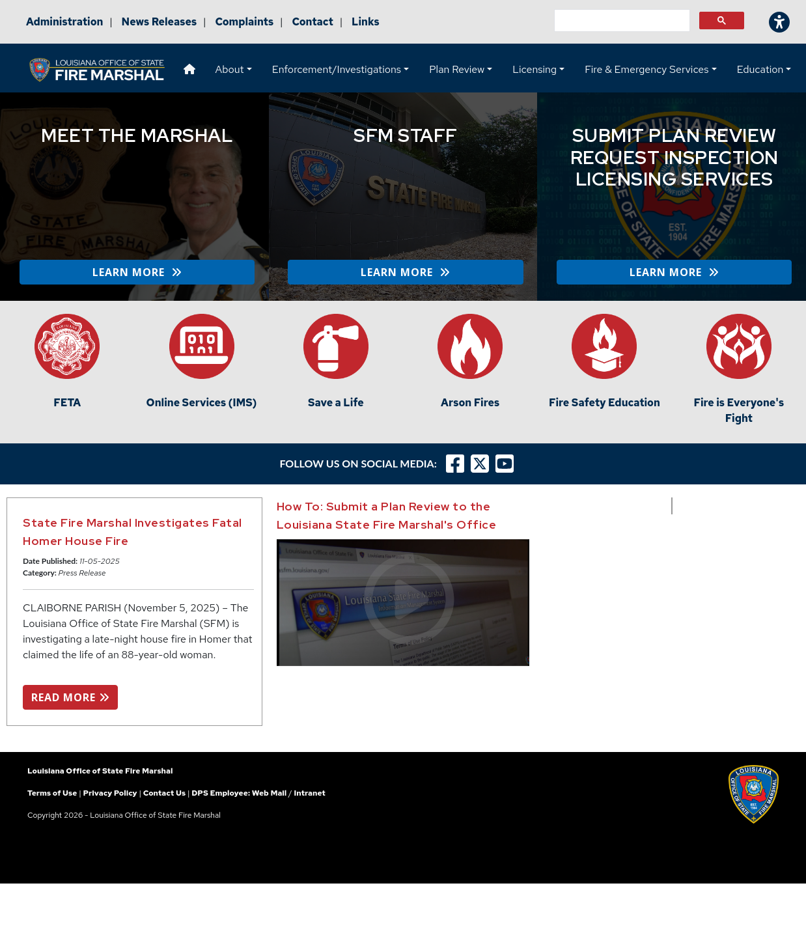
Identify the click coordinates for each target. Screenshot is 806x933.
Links (366, 22)
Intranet (309, 793)
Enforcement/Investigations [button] (336, 69)
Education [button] (760, 69)
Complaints (244, 22)
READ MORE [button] (70, 697)
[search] (621, 21)
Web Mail (269, 793)
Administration (64, 22)
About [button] (229, 69)
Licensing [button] (534, 69)
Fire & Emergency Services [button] (646, 69)
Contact (312, 22)
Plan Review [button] (456, 69)
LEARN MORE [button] (137, 272)
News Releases (159, 22)
